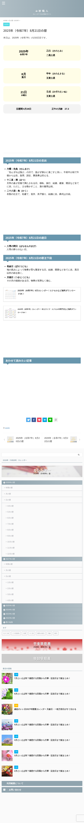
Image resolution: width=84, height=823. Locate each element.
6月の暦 (10, 519)
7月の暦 (10, 525)
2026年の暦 (10, 482)
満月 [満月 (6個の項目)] (55, 636)
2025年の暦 (10, 608)
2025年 (7, 428)
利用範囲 (39, 806)
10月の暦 (11, 543)
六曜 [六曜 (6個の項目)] (24, 636)
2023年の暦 (10, 617)
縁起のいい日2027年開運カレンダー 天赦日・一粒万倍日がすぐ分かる (45, 712)
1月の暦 (10, 585)
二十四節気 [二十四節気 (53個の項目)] (15, 636)
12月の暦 (11, 555)
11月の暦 (11, 549)
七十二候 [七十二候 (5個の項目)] (6, 636)
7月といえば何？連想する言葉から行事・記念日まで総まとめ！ (42, 681)
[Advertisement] (42, 133)
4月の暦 (10, 506)
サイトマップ (59, 806)
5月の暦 (10, 512)
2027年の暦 (10, 561)
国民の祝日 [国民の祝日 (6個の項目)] (40, 636)
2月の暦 (10, 591)
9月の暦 (10, 537)
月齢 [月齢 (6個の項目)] (49, 636)
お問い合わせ (48, 806)
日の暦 (8, 500)
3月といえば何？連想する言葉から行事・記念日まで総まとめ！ (42, 758)
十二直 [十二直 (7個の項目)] (31, 636)
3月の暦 (10, 597)
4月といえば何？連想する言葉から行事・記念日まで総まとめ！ (42, 743)
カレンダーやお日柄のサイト (42, 816)
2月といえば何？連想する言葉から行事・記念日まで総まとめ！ (42, 774)
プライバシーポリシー (28, 806)
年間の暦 (9, 488)
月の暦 (8, 494)
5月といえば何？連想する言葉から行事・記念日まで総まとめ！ (42, 728)
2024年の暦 (10, 612)
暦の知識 (9, 625)
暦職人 (42, 813)
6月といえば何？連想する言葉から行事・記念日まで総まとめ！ (42, 697)
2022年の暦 (10, 621)
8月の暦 (10, 531)
